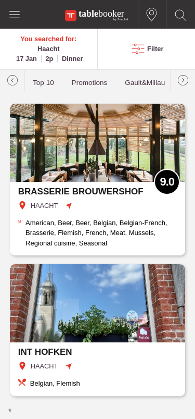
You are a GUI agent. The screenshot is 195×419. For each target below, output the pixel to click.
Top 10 (43, 83)
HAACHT (44, 206)
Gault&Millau (145, 83)
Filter (155, 49)
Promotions (90, 83)
